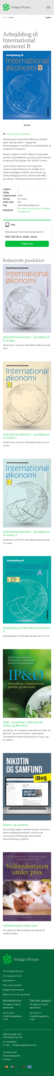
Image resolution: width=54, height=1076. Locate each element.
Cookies (7, 1059)
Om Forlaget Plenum (13, 971)
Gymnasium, (34, 208)
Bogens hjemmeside (13, 989)
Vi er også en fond (12, 976)
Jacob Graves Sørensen (18, 134)
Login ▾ (48, 17)
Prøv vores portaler (12, 985)
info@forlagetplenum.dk (24, 1045)
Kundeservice (10, 1052)
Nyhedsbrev (9, 980)
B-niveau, (23, 208)
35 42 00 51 (9, 1013)
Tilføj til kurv (27, 243)
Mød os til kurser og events (16, 994)
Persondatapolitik (11, 1056)
